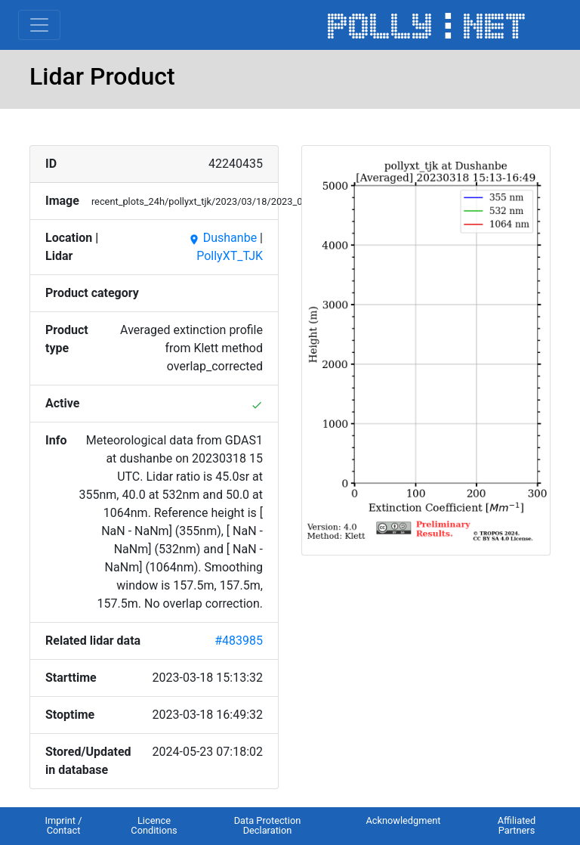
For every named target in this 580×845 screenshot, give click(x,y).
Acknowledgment (403, 820)
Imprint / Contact (63, 825)
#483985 (238, 640)
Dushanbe (222, 238)
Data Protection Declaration (267, 825)
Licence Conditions (154, 825)
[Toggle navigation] (39, 25)
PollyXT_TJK (229, 256)
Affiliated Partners (517, 825)
